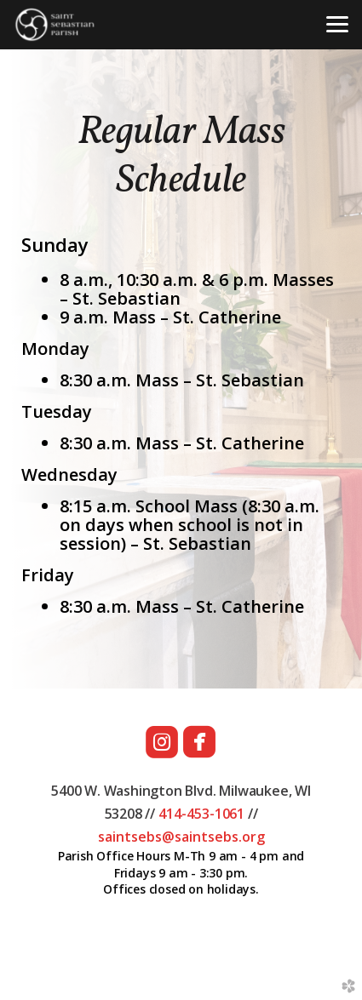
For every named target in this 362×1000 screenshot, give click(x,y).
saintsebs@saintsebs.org (181, 836)
